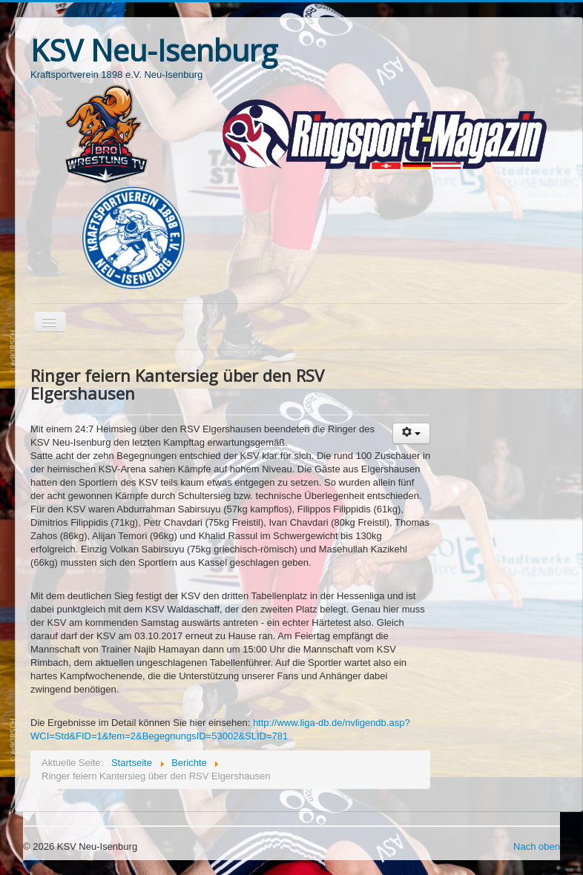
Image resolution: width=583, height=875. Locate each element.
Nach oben (536, 846)
